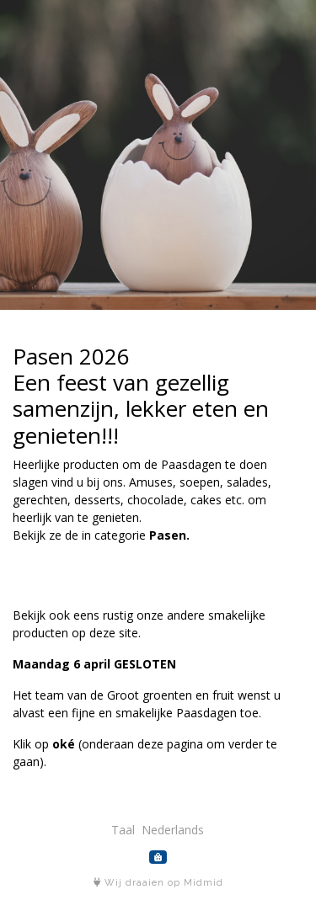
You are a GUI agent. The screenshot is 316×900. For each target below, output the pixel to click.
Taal (123, 830)
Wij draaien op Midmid (158, 882)
